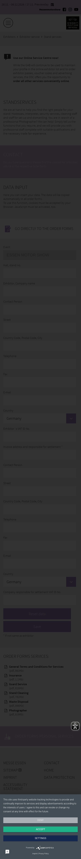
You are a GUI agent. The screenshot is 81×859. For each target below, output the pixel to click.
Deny (40, 820)
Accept (40, 829)
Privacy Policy (44, 854)
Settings (40, 838)
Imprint (34, 854)
